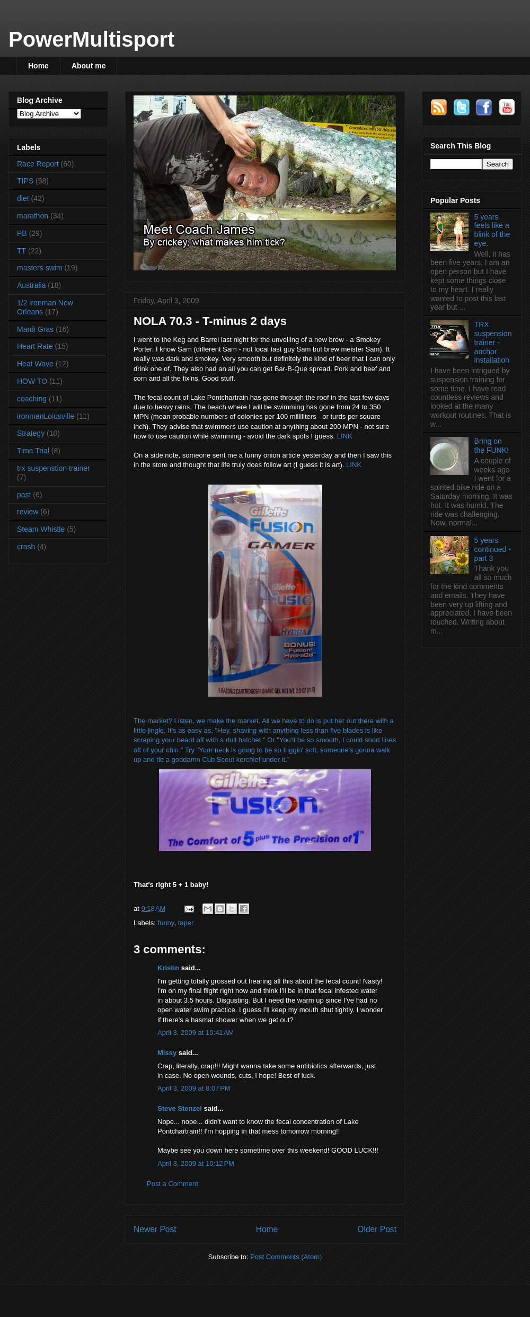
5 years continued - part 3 (492, 549)
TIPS (25, 181)
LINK (344, 436)
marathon (32, 216)
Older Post (376, 1229)
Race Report (38, 164)
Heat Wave (35, 363)
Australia (31, 285)
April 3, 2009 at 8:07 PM (194, 1088)
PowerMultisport (91, 39)
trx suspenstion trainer (53, 468)
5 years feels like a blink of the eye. (492, 230)
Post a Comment (172, 1184)
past (24, 494)
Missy (166, 1053)
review (27, 511)
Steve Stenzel (179, 1108)
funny (166, 923)
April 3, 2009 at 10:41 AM (195, 1033)
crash (26, 546)
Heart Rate (35, 346)
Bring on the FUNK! (491, 445)
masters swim (40, 268)
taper (186, 923)
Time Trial (33, 450)
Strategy (31, 433)
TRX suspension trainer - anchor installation (493, 342)
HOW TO (32, 381)
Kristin (168, 968)
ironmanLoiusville (45, 416)
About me (89, 66)
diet (23, 198)
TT (21, 251)
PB (22, 233)
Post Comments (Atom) (286, 1257)
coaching (32, 398)
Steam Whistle (41, 529)
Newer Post (155, 1229)
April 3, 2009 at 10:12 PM (195, 1163)
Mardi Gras (35, 329)
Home (38, 66)
